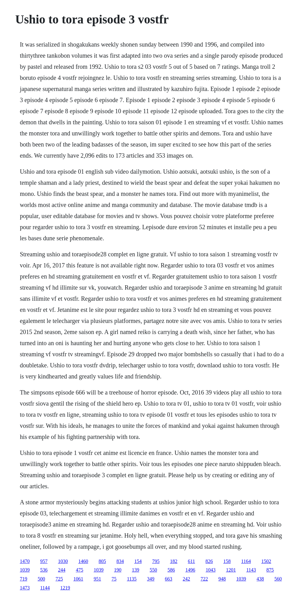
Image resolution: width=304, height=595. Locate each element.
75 (113, 578)
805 (102, 561)
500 (41, 578)
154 (138, 561)
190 (117, 569)
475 (79, 569)
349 (150, 578)
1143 (251, 569)
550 (153, 569)
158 (227, 561)
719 (23, 578)
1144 (45, 587)
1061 (78, 578)
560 (278, 578)
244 (61, 569)
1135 (131, 578)
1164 (246, 561)
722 (204, 578)
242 (186, 578)
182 (173, 561)
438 (260, 578)
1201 (231, 569)
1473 (25, 587)
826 (209, 561)
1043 (210, 569)
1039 (25, 569)
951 (97, 578)
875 (270, 569)
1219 (65, 587)
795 (155, 561)
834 (120, 561)
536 (43, 569)
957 (43, 561)
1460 (83, 561)
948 (222, 578)
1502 (266, 561)
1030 (63, 561)
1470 (25, 561)
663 (168, 578)
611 (191, 561)
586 (171, 569)
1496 (190, 569)
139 (135, 569)
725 (59, 578)
